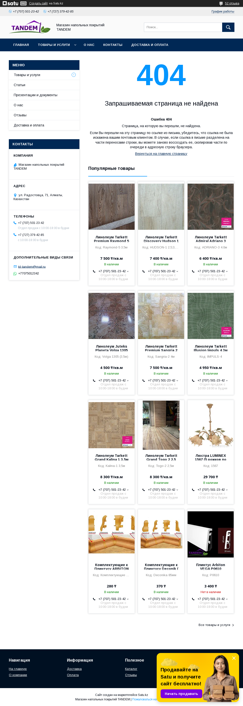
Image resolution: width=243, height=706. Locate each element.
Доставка (74, 669)
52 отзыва (232, 3)
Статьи (19, 85)
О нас (89, 45)
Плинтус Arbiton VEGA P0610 (210, 567)
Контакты (112, 45)
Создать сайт (38, 3)
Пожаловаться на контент (150, 699)
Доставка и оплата (149, 45)
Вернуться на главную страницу (161, 154)
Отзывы (20, 115)
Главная (21, 45)
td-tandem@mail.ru (32, 266)
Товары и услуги (54, 45)
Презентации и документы (35, 95)
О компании (18, 675)
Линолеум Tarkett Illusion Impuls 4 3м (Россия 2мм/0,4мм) (210, 350)
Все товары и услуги (214, 625)
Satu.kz (143, 695)
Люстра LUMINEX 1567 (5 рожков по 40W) (210, 459)
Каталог (131, 669)
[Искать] (228, 27)
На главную (18, 669)
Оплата (73, 675)
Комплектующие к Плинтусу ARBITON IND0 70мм (111, 569)
